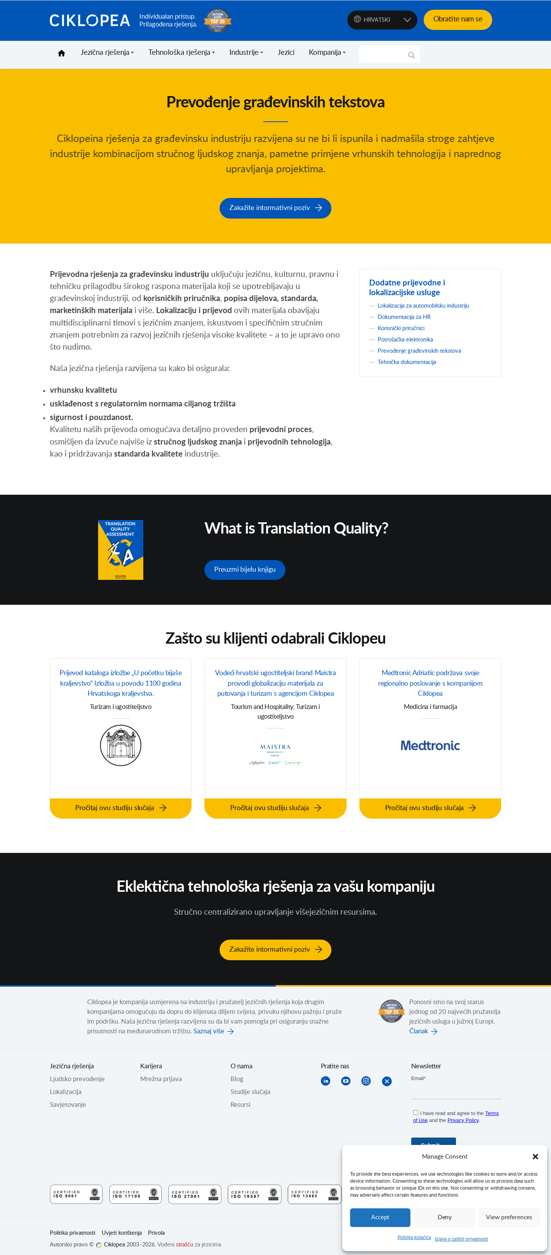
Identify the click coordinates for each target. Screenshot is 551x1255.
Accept (380, 1217)
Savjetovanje (68, 1098)
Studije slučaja (250, 1085)
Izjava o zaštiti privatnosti (461, 1239)
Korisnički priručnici (405, 326)
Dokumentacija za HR (408, 315)
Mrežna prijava (161, 1072)
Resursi (240, 1098)
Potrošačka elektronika (409, 337)
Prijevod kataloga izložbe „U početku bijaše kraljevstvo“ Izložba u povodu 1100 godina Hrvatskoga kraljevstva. (120, 687)
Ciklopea (91, 20)
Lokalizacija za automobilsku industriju (431, 303)
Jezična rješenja (105, 52)
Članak (418, 1024)
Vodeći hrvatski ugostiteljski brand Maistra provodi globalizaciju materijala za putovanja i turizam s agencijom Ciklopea (275, 687)
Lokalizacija (65, 1085)
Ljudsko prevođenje (77, 1072)
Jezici (286, 52)
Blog (237, 1072)
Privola (156, 1226)
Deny (445, 1217)
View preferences (509, 1217)
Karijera (151, 1059)
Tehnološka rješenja (179, 52)
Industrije (244, 52)
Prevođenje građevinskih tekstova (425, 348)
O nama (241, 1059)
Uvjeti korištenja (122, 1226)
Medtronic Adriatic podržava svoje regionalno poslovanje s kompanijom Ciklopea (430, 681)
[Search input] (386, 54)
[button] (535, 1156)
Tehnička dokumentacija (411, 360)
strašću (184, 1238)
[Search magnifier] (411, 58)
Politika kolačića (414, 1237)
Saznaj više (209, 1024)
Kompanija (325, 52)
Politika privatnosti (72, 1226)
